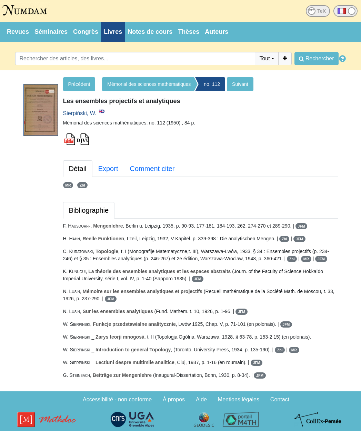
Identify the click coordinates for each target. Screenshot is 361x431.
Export (108, 168)
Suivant (240, 84)
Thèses (188, 31)
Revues (18, 31)
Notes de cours (150, 31)
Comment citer (152, 168)
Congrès (85, 31)
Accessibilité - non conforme (117, 399)
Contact (279, 399)
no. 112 (212, 84)
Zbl (82, 185)
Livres (113, 31)
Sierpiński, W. (80, 113)
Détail (78, 168)
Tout (264, 58)
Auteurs (216, 31)
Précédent (79, 84)
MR (68, 185)
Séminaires (51, 31)
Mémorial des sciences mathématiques (149, 84)
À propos (174, 399)
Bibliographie (89, 210)
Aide (201, 399)
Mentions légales (238, 399)
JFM (301, 226)
